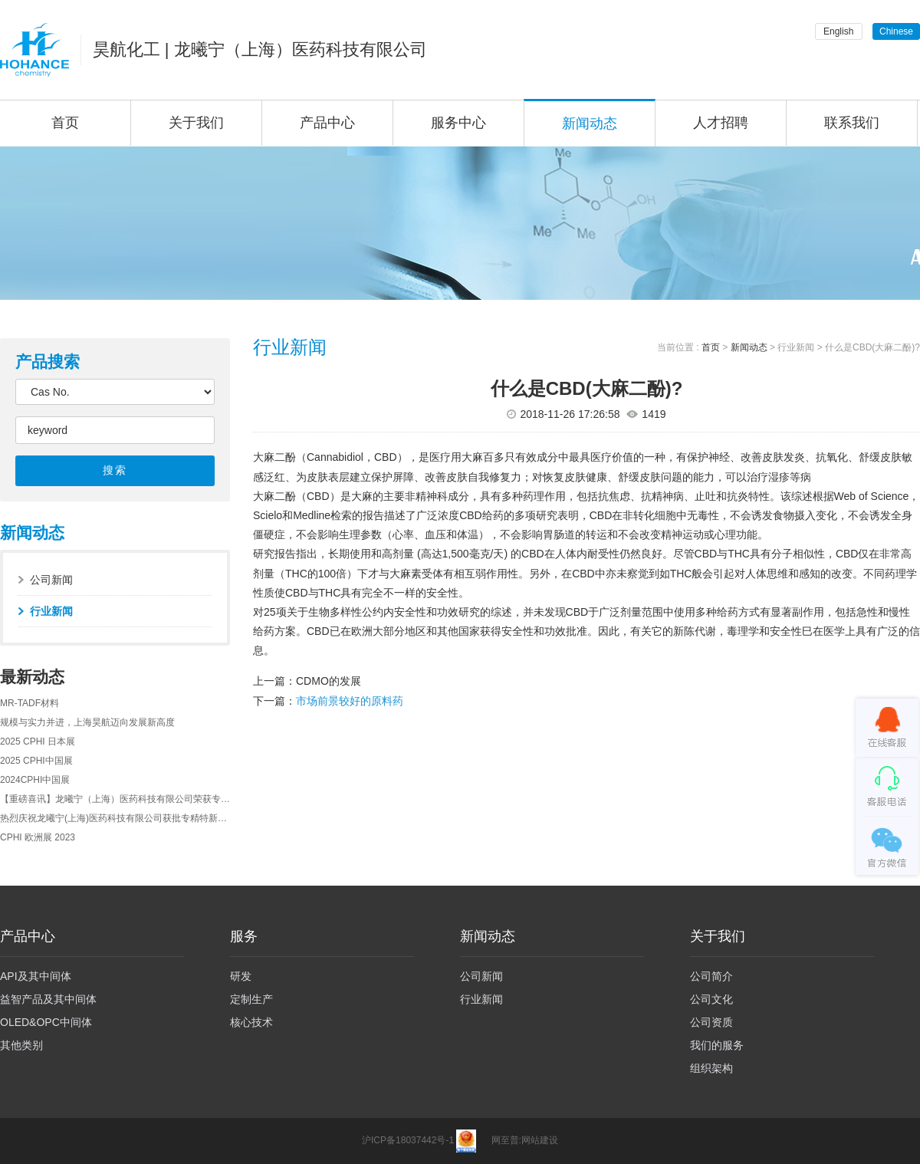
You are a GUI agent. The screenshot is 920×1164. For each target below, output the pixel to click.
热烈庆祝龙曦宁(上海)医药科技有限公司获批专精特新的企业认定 (115, 818)
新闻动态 (589, 123)
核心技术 (251, 1022)
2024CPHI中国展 (35, 779)
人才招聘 (720, 122)
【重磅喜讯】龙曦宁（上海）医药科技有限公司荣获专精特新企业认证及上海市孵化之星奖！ (115, 799)
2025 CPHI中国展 (36, 760)
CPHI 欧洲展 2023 (37, 837)
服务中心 (458, 122)
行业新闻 (51, 611)
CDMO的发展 (328, 681)
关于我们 (196, 122)
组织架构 (711, 1068)
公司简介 (711, 976)
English (838, 31)
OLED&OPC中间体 (46, 1022)
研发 (240, 976)
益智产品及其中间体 (48, 999)
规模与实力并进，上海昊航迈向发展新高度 (87, 722)
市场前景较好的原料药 (349, 701)
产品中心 (327, 122)
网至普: (506, 1141)
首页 (711, 347)
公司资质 (711, 1022)
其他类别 (21, 1045)
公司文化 (711, 999)
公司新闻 (51, 580)
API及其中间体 (35, 976)
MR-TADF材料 (29, 703)
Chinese (896, 31)
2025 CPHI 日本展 (37, 741)
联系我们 (851, 122)
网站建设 (539, 1141)
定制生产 (251, 999)
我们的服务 (717, 1045)
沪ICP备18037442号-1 (408, 1141)
